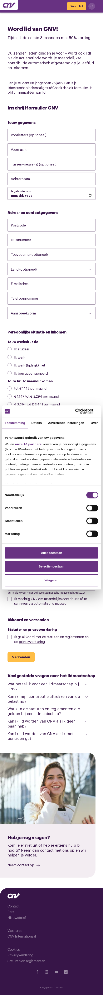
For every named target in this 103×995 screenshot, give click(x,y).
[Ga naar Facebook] (37, 972)
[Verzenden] (21, 657)
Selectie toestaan (51, 566)
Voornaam (23, 149)
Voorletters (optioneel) (33, 134)
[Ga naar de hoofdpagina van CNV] (9, 5)
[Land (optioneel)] (51, 269)
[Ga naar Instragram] (46, 972)
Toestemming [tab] (15, 423)
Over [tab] (94, 423)
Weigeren (51, 580)
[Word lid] (76, 6)
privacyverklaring (32, 641)
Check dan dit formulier (70, 87)
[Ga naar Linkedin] (66, 972)
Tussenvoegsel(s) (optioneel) (38, 164)
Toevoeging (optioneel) (33, 254)
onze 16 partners (28, 444)
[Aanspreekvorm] (51, 313)
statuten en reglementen (65, 636)
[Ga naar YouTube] (56, 972)
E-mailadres (24, 283)
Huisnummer (25, 239)
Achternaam (24, 178)
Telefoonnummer (29, 298)
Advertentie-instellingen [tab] (66, 423)
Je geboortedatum (25, 191)
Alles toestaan (51, 553)
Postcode (22, 225)
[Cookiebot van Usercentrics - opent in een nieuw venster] (80, 411)
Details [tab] (36, 423)
